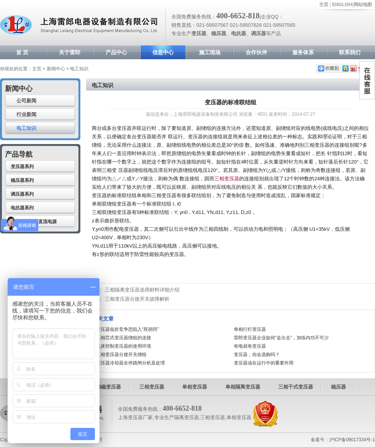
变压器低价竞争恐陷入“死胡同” (127, 329)
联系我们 (349, 52)
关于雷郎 (69, 52)
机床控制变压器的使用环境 (123, 346)
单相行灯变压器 (250, 329)
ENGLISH (342, 4)
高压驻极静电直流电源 (34, 221)
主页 (323, 4)
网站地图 (363, 4)
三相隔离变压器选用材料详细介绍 (142, 290)
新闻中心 (56, 68)
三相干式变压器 (295, 387)
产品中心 (116, 52)
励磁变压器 (108, 387)
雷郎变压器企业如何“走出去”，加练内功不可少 (281, 337)
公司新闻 (26, 101)
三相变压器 (226, 178)
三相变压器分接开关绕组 (121, 354)
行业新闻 (26, 114)
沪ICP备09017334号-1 (352, 439)
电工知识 (26, 128)
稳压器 (338, 387)
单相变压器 (194, 387)
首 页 (22, 52)
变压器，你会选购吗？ (257, 354)
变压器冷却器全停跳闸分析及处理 (130, 363)
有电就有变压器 (250, 346)
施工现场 (209, 52)
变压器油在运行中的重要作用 (263, 363)
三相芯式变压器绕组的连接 (123, 337)
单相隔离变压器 (242, 387)
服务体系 (303, 52)
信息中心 (163, 52)
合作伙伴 (256, 52)
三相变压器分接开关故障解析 (137, 299)
